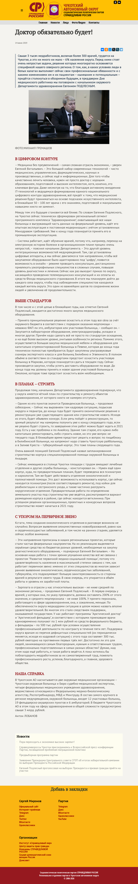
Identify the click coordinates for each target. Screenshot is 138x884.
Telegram (23, 813)
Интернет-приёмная (29, 809)
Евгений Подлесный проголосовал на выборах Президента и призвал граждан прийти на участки (69, 769)
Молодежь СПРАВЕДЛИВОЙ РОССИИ (33, 850)
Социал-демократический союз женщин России (35, 856)
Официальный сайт (28, 806)
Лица (66, 22)
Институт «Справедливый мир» (35, 843)
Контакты (94, 22)
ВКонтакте (24, 822)
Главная (43, 22)
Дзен (21, 816)
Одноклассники (27, 825)
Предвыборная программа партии (37, 755)
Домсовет (24, 860)
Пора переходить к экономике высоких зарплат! (46, 742)
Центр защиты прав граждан (34, 846)
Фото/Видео (78, 22)
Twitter (23, 819)
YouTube (62, 819)
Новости (55, 22)
